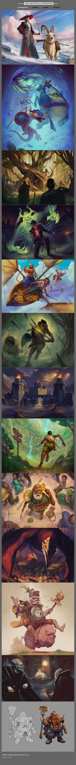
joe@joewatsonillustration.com (18, 755)
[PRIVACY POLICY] (7, 757)
